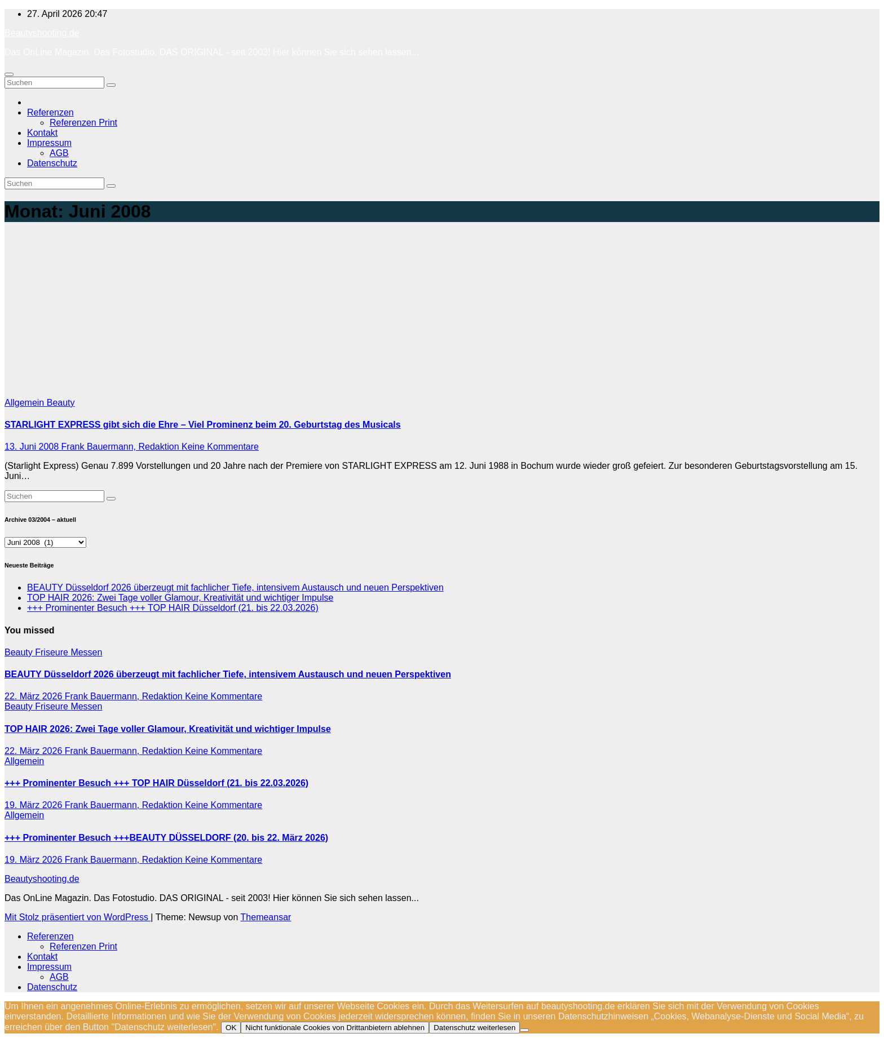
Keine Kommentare (220, 446)
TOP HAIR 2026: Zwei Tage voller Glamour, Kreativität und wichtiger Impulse (180, 597)
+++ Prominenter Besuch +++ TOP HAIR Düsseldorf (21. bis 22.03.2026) (173, 608)
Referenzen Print (83, 122)
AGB (59, 153)
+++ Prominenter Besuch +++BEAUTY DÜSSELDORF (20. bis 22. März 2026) (166, 837)
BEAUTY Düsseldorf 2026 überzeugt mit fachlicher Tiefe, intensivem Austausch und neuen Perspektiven (235, 587)
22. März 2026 (35, 696)
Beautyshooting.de (42, 33)
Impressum (49, 143)
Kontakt (42, 132)
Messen (86, 652)
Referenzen (50, 112)
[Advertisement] (442, 313)
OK (231, 1027)
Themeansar (266, 917)
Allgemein (26, 402)
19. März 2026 (35, 805)
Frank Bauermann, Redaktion (121, 446)
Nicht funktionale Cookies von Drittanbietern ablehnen (335, 1027)
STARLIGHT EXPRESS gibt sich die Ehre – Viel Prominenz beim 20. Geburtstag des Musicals (203, 424)
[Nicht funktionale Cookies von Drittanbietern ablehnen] (524, 1030)
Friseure (52, 652)
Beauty (61, 402)
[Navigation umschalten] (9, 74)
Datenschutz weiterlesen (474, 1027)
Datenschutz (52, 163)
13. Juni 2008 (33, 446)
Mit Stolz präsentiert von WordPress (78, 917)
